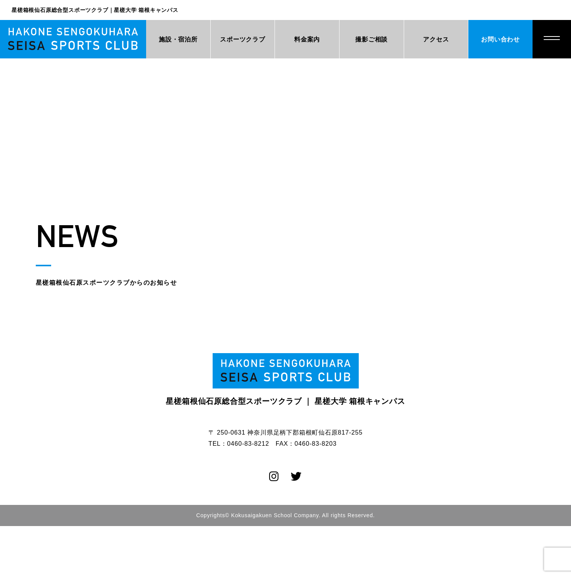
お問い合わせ (500, 39)
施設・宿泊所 (178, 39)
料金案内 (307, 39)
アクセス (436, 39)
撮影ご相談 (371, 39)
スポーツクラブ (242, 39)
